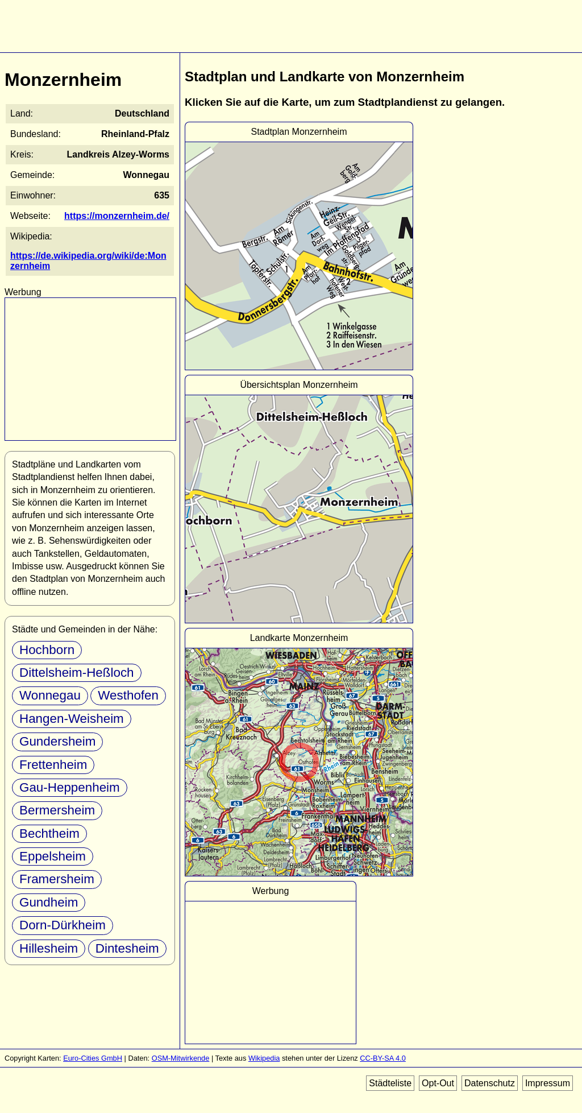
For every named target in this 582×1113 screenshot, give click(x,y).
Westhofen (128, 695)
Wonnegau (50, 695)
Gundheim (48, 902)
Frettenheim (53, 765)
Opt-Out (438, 1083)
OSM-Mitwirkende (181, 1058)
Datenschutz (489, 1083)
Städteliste (390, 1083)
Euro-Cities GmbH (92, 1058)
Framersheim (56, 879)
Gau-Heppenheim (69, 787)
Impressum (547, 1083)
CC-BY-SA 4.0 (383, 1058)
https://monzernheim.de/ (116, 216)
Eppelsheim (52, 856)
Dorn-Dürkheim (62, 925)
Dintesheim (127, 948)
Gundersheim (57, 741)
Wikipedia (264, 1058)
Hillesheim (48, 948)
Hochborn (46, 650)
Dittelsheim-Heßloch (76, 672)
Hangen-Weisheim (71, 718)
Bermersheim (57, 810)
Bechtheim (49, 833)
